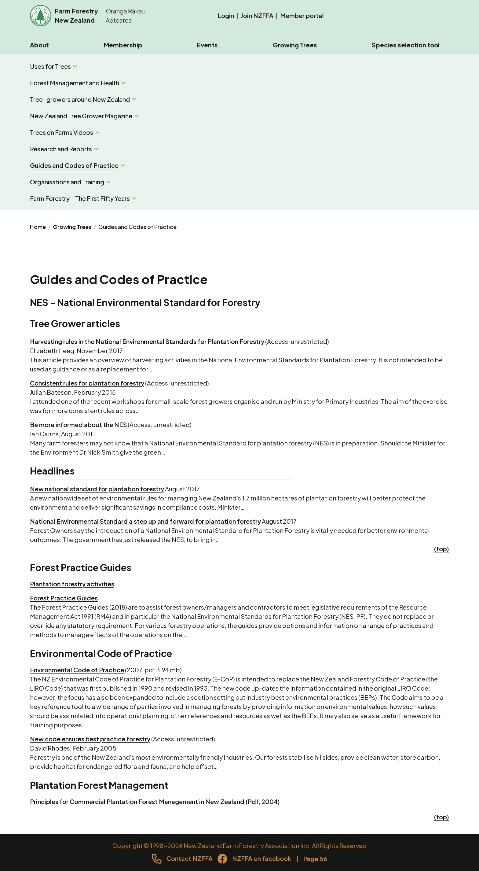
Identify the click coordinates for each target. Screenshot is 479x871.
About (39, 45)
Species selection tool (406, 45)
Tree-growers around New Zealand (83, 99)
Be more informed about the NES (78, 424)
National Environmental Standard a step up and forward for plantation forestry (145, 521)
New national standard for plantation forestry (97, 489)
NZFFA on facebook (261, 858)
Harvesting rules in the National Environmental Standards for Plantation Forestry (147, 341)
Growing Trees (295, 45)
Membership (123, 45)
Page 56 (315, 858)
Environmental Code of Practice (77, 670)
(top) (441, 548)
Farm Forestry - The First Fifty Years (83, 198)
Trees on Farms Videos (64, 132)
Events (207, 45)
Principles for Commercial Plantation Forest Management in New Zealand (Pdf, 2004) (155, 801)
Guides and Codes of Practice (77, 165)
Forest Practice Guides (64, 598)
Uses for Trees (53, 66)
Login (226, 15)
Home (38, 226)
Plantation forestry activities (72, 584)
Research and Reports (64, 149)
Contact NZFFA (189, 858)
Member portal (302, 15)
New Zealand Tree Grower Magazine (84, 116)
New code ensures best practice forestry (90, 739)
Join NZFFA (257, 15)
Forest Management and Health (77, 83)
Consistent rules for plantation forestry (87, 383)
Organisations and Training (70, 182)
